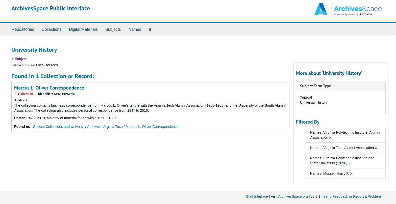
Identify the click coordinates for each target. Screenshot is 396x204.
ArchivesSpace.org (293, 196)
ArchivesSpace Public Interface (50, 8)
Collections (51, 29)
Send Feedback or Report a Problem (352, 196)
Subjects (113, 29)
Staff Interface (257, 196)
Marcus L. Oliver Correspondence (49, 87)
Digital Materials (83, 29)
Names (134, 29)
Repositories (23, 29)
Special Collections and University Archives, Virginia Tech (78, 127)
